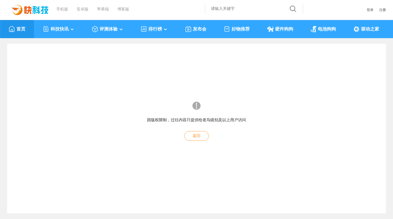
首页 (17, 29)
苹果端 (103, 9)
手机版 (62, 9)
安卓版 (82, 9)
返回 (196, 136)
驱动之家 (366, 29)
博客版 (123, 9)
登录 (370, 10)
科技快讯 (58, 29)
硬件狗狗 (280, 29)
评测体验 (107, 29)
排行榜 (154, 29)
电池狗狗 (323, 29)
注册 (382, 10)
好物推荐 (237, 29)
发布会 (195, 29)
